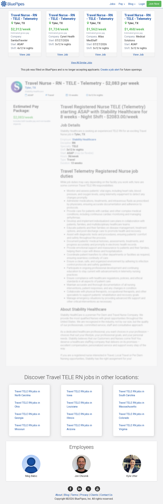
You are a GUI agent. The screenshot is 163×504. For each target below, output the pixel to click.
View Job (24, 54)
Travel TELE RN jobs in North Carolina (27, 393)
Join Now (154, 3)
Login (142, 3)
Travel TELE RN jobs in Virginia (131, 427)
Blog (66, 494)
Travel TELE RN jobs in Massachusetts (131, 404)
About (58, 494)
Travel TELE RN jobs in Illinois (79, 415)
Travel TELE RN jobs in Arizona (79, 427)
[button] (122, 4)
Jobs (112, 3)
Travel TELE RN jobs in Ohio (27, 404)
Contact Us (106, 494)
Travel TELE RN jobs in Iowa (79, 393)
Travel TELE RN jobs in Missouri (27, 427)
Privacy (84, 494)
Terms (74, 494)
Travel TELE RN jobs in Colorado (131, 415)
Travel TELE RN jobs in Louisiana (79, 404)
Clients (94, 494)
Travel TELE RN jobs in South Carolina (131, 393)
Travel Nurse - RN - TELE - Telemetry (24, 17)
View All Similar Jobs (81, 62)
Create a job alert (110, 69)
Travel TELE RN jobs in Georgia (27, 415)
